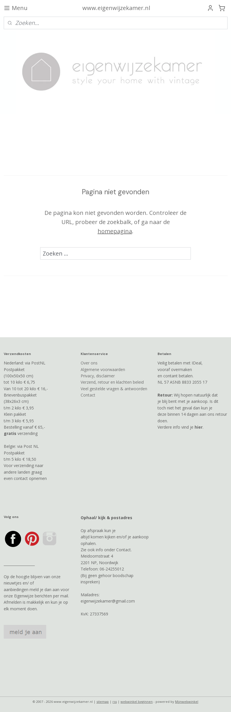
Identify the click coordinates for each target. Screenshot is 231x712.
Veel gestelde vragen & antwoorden (114, 388)
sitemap (102, 701)
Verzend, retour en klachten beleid (112, 382)
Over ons (89, 363)
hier (199, 427)
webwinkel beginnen (137, 701)
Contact (88, 395)
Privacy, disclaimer (98, 375)
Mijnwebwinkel (186, 701)
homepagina (115, 231)
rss (114, 701)
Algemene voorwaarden (103, 369)
